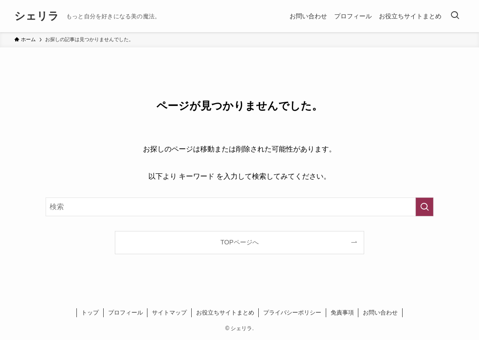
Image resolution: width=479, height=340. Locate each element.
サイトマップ (169, 312)
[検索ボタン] (455, 16)
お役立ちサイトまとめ (225, 312)
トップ (90, 312)
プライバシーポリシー (292, 312)
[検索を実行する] (424, 206)
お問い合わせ (380, 312)
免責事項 (342, 312)
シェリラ (36, 16)
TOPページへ (239, 242)
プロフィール (125, 312)
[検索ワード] (239, 206)
